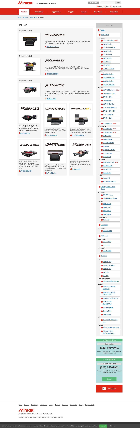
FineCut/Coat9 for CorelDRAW (109, 293)
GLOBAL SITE (93, 2)
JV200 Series (107, 44)
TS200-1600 (109, 132)
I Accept (103, 426)
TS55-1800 (107, 157)
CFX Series (107, 204)
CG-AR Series (108, 195)
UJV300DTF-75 (110, 162)
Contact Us (114, 12)
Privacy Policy (37, 417)
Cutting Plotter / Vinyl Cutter (108, 188)
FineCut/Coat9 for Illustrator (109, 288)
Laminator (104, 225)
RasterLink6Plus (108, 265)
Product (24, 12)
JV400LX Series (108, 69)
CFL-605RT (107, 211)
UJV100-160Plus (109, 48)
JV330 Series (107, 51)
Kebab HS (106, 178)
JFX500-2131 (107, 118)
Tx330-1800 (107, 136)
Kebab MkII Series (109, 181)
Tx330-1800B (107, 139)
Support (84, 12)
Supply (71, 12)
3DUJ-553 (106, 245)
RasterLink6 (107, 269)
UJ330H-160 (109, 123)
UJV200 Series (110, 41)
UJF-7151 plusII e (111, 90)
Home (100, 6)
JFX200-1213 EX (109, 93)
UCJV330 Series (109, 77)
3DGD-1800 (107, 251)
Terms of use (28, 417)
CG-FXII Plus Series (110, 198)
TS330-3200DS (108, 143)
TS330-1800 (109, 129)
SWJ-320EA (107, 58)
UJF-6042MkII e (108, 104)
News (107, 6)
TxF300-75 (107, 169)
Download (98, 12)
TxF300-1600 (107, 166)
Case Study (39, 12)
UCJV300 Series (109, 84)
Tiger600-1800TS (109, 150)
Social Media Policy (57, 417)
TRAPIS (106, 146)
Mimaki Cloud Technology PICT (109, 332)
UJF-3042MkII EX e (109, 107)
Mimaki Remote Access (111, 327)
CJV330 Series (108, 81)
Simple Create (108, 307)
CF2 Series (107, 214)
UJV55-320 (107, 62)
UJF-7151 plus (108, 114)
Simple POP (107, 311)
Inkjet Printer (33, 17)
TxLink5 (105, 272)
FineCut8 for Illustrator (110, 298)
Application (56, 12)
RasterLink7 (107, 262)
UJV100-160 (107, 55)
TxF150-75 (107, 173)
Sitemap (21, 417)
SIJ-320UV (107, 65)
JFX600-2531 (107, 97)
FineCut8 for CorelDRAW (107, 303)
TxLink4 (105, 276)
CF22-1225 (107, 207)
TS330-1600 (107, 153)
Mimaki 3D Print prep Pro (110, 321)
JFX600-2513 (107, 100)
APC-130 (106, 220)
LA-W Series (107, 231)
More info (112, 426)
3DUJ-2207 (107, 242)
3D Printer (104, 236)
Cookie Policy (46, 417)
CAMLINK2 (107, 314)
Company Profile (116, 6)
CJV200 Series (108, 74)
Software (104, 256)
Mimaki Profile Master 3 (111, 281)
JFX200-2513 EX (109, 111)
